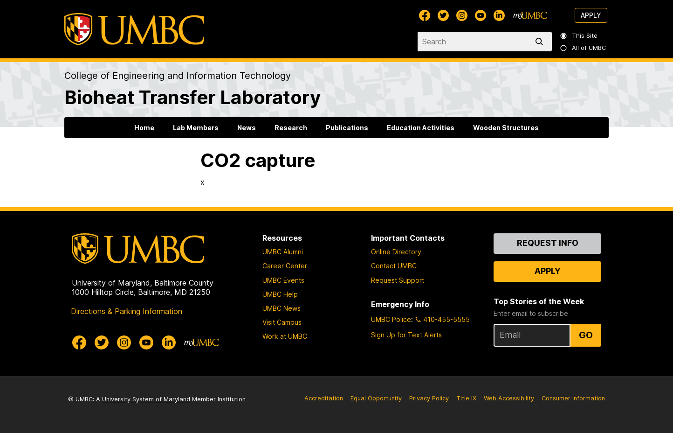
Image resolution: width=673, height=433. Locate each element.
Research (291, 128)
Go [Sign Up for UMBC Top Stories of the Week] (586, 335)
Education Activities (420, 128)
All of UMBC (583, 47)
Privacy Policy (429, 398)
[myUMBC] (529, 15)
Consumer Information (573, 398)
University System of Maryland (146, 399)
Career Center (284, 266)
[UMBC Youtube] (480, 15)
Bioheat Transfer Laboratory (192, 97)
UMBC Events (283, 280)
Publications (347, 128)
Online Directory (396, 252)
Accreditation (323, 398)
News (246, 128)
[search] (541, 41)
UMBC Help (280, 294)
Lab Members (196, 128)
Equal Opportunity (376, 398)
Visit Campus (282, 322)
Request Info (547, 243)
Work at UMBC (284, 336)
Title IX (466, 398)
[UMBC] (134, 29)
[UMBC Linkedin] (499, 15)
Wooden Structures (506, 128)
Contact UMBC (394, 266)
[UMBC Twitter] (443, 15)
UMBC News (281, 308)
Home (144, 128)
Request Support (397, 280)
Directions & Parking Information (126, 311)
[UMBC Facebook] (424, 15)
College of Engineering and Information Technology (177, 75)
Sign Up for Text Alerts (406, 335)
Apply (591, 15)
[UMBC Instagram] (462, 15)
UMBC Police (391, 319)
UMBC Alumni (282, 252)
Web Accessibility (509, 398)
